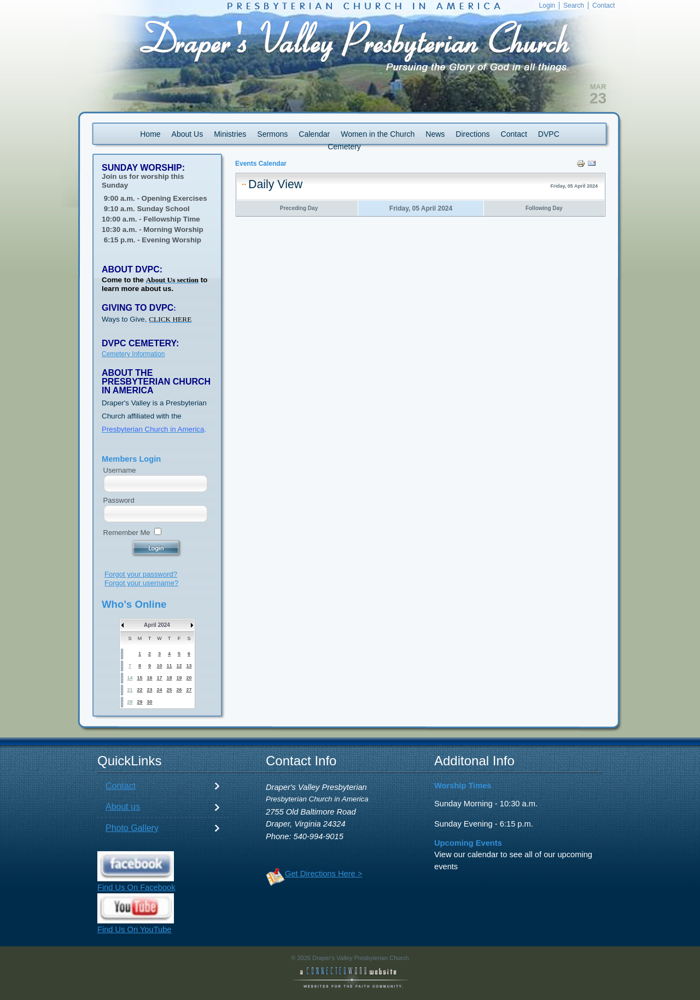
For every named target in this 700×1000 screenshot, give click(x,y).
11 (169, 665)
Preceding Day (299, 208)
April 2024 (157, 625)
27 (188, 690)
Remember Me (126, 532)
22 (139, 690)
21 (129, 690)
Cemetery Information (133, 354)
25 (169, 690)
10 (159, 665)
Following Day (544, 208)
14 (129, 678)
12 (179, 665)
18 (169, 678)
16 (149, 678)
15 (139, 678)
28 (129, 702)
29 (139, 702)
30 (149, 702)
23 (149, 690)
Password (119, 500)
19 (179, 678)
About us (123, 806)
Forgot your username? (141, 583)
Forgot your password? (140, 574)
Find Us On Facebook (136, 887)
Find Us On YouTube (134, 929)
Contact (121, 785)
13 (188, 665)
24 (159, 690)
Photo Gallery (132, 828)
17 (159, 678)
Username (119, 470)
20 (188, 678)
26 (179, 690)
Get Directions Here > (323, 873)
